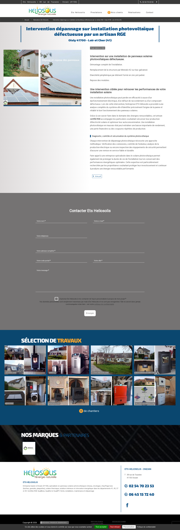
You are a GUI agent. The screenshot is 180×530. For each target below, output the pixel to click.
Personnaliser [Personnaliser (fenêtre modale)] (129, 527)
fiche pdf (98, 176)
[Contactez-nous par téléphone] (146, 2)
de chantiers (91, 411)
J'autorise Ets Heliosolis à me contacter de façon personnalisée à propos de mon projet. (90, 299)
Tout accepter (101, 527)
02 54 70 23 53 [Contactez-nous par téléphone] (141, 486)
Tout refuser (115, 527)
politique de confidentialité (104, 304)
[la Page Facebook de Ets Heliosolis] (155, 2)
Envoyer (90, 313)
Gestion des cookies (119, 521)
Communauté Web (97, 523)
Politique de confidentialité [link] (146, 527)
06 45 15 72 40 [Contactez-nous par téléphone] (141, 494)
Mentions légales (97, 521)
